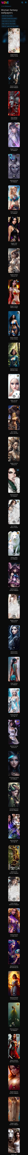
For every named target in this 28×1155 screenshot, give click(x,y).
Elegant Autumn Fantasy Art (14, 464)
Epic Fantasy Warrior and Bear (14, 432)
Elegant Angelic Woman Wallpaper (14, 1124)
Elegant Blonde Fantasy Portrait (14, 55)
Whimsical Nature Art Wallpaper (14, 1029)
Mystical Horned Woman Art (14, 746)
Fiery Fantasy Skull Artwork (14, 118)
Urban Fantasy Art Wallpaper (14, 684)
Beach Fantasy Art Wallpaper (14, 212)
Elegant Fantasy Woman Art (14, 621)
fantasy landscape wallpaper (10, 26)
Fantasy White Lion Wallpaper (14, 558)
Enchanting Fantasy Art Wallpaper (14, 778)
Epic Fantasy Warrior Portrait (14, 526)
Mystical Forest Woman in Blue (14, 369)
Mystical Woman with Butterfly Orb (14, 966)
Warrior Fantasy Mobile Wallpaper (14, 86)
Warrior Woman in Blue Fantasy (14, 338)
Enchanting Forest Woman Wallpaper (14, 809)
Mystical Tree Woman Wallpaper (14, 872)
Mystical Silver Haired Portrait (14, 652)
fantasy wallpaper (7, 16)
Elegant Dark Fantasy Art (14, 244)
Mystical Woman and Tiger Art (14, 841)
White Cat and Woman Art (14, 401)
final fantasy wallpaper (8, 23)
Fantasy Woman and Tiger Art (14, 715)
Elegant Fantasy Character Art (14, 275)
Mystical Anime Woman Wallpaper (14, 589)
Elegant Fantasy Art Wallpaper (14, 149)
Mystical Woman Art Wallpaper (14, 181)
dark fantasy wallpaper (8, 21)
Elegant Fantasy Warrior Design (14, 306)
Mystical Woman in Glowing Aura (14, 998)
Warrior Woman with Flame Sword (14, 1061)
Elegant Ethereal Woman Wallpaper (14, 1092)
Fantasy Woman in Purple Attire (14, 935)
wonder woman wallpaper (9, 18)
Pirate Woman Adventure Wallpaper (14, 904)
